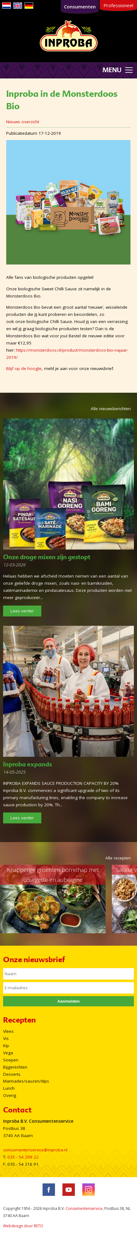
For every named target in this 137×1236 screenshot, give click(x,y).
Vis (6, 1038)
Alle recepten (118, 858)
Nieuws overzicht (22, 121)
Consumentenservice (84, 1208)
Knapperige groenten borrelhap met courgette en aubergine (53, 874)
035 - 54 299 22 (23, 1157)
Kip (6, 1045)
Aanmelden (68, 1001)
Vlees (8, 1031)
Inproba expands (27, 764)
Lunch (9, 1088)
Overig (9, 1095)
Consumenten (80, 6)
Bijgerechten (15, 1067)
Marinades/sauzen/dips (26, 1081)
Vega (8, 1053)
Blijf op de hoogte (24, 368)
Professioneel (118, 5)
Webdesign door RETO (23, 1226)
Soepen (10, 1060)
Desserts (12, 1074)
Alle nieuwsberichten (111, 408)
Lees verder (22, 611)
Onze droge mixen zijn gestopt (46, 557)
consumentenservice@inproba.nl (35, 1150)
